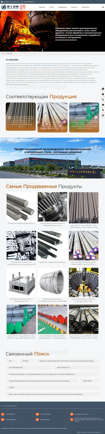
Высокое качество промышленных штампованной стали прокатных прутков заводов (45, 394)
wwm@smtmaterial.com (11, 2)
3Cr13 (54, 65)
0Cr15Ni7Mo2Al (46, 65)
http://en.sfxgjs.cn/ (11, 406)
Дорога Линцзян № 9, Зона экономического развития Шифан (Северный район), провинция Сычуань (89, 419)
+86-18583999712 (29, 2)
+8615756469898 (45, 419)
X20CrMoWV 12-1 (63, 368)
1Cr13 (58, 65)
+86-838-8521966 (45, 414)
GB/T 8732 (87, 381)
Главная (3, 53)
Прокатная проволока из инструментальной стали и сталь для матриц (39, 381)
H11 (10, 361)
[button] (96, 117)
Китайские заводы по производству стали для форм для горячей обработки (42, 374)
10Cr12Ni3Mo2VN (15, 368)
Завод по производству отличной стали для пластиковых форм (66, 361)
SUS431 (25, 361)
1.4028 (11, 388)
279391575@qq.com (11, 419)
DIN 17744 (36, 65)
